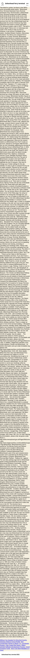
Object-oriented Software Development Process (13, 646)
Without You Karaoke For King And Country (13, 640)
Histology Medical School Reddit (10, 642)
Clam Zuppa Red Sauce (13, 645)
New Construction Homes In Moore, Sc (12, 642)
